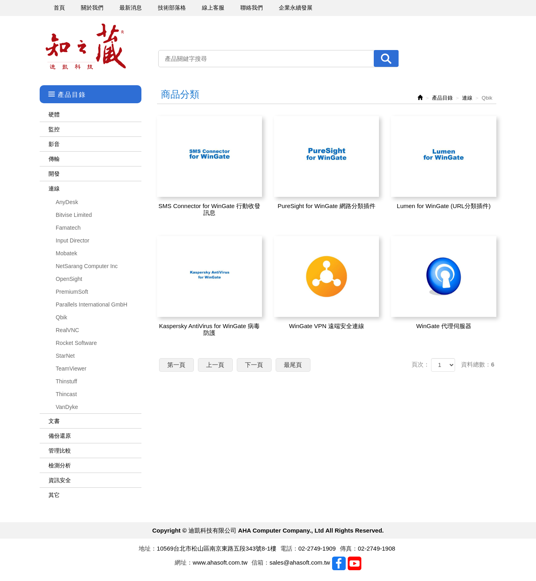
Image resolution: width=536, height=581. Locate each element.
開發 (54, 173)
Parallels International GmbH (91, 304)
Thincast (66, 394)
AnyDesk (67, 202)
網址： (184, 562)
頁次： (420, 364)
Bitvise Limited (74, 215)
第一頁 (176, 364)
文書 (54, 421)
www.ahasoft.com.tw (220, 562)
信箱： (261, 562)
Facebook (339, 563)
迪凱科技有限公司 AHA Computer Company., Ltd (86, 46)
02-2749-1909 (317, 548)
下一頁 (254, 364)
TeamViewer (71, 368)
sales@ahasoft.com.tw (300, 562)
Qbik (61, 317)
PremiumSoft (72, 291)
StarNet (65, 356)
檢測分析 (59, 465)
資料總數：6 (477, 364)
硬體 (54, 114)
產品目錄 (442, 98)
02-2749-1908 (376, 548)
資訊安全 (59, 480)
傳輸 (54, 159)
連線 (54, 188)
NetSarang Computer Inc (87, 266)
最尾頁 (293, 364)
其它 (54, 495)
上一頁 (215, 364)
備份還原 (59, 436)
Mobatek (66, 253)
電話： (289, 548)
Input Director (72, 240)
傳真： (349, 548)
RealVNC (67, 330)
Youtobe (354, 563)
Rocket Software (76, 343)
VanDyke (67, 407)
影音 (54, 144)
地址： (148, 548)
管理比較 (59, 450)
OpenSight (69, 279)
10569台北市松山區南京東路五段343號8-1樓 (216, 548)
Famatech (68, 227)
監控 (54, 129)
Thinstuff (66, 381)
